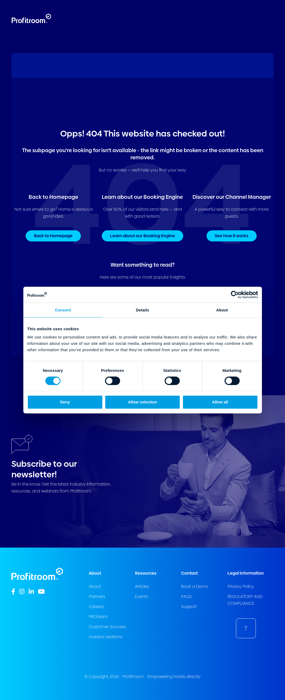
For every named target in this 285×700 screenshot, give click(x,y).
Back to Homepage (53, 236)
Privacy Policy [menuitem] (240, 586)
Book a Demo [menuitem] (194, 586)
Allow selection (142, 402)
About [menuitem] (95, 586)
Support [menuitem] (189, 607)
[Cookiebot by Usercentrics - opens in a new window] (235, 294)
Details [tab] (142, 309)
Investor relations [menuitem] (105, 637)
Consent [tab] (63, 309)
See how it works (231, 236)
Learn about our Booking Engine (142, 236)
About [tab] (222, 309)
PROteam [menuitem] (98, 617)
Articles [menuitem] (142, 586)
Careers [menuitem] (96, 607)
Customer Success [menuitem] (107, 627)
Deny (65, 402)
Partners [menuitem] (97, 596)
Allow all (220, 402)
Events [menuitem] (141, 596)
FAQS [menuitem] (186, 596)
